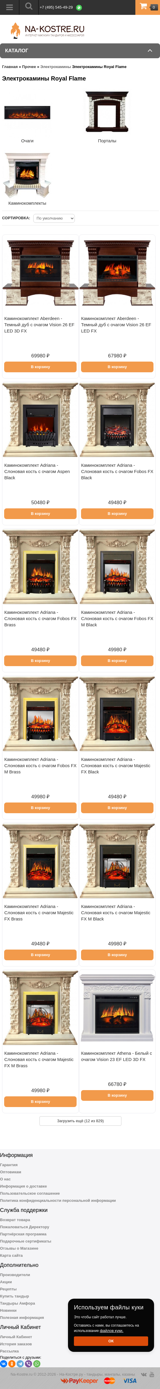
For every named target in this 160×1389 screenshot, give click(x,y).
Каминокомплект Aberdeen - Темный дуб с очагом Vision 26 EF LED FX (116, 324)
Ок (111, 1341)
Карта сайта (11, 1255)
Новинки (8, 1310)
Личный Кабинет (16, 1337)
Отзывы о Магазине (19, 1248)
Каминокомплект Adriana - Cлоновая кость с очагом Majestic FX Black (115, 765)
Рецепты (8, 1289)
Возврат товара (15, 1220)
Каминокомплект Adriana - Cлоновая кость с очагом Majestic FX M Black (115, 912)
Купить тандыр (14, 1296)
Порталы (107, 140)
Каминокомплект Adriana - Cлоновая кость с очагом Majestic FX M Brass (38, 1059)
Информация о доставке (23, 1186)
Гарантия (9, 1165)
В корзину (40, 367)
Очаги (27, 140)
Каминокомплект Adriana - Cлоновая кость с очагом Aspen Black (37, 471)
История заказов (16, 1344)
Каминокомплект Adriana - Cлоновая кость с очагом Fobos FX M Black (117, 618)
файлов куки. (111, 1330)
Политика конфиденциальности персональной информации (58, 1200)
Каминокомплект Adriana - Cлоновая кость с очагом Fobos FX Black (117, 471)
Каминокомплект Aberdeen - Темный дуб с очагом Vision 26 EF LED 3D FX (39, 324)
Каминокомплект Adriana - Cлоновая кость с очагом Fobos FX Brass (40, 618)
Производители (15, 1275)
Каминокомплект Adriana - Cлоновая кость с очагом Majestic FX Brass (38, 912)
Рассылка (9, 1351)
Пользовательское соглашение (30, 1193)
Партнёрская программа (23, 1234)
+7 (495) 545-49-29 (56, 7)
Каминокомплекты (27, 203)
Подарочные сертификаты (25, 1241)
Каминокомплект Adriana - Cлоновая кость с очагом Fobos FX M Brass (40, 765)
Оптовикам (10, 1172)
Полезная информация (22, 1317)
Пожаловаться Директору (24, 1227)
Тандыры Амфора (17, 1303)
